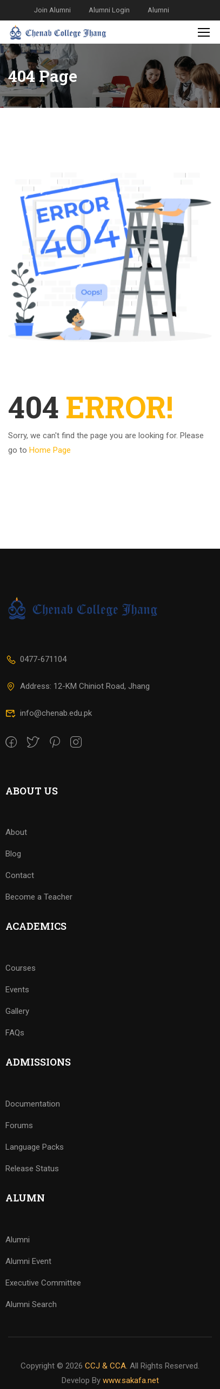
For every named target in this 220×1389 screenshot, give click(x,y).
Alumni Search (31, 1322)
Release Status (32, 1186)
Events (17, 1007)
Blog (13, 871)
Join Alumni (52, 10)
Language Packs (34, 1165)
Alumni (158, 10)
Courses (20, 986)
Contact (19, 893)
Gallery (17, 1029)
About (16, 850)
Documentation (32, 1122)
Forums (19, 1143)
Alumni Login (109, 10)
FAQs (14, 1050)
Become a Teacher (38, 915)
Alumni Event (28, 1279)
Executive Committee (43, 1300)
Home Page (50, 450)
